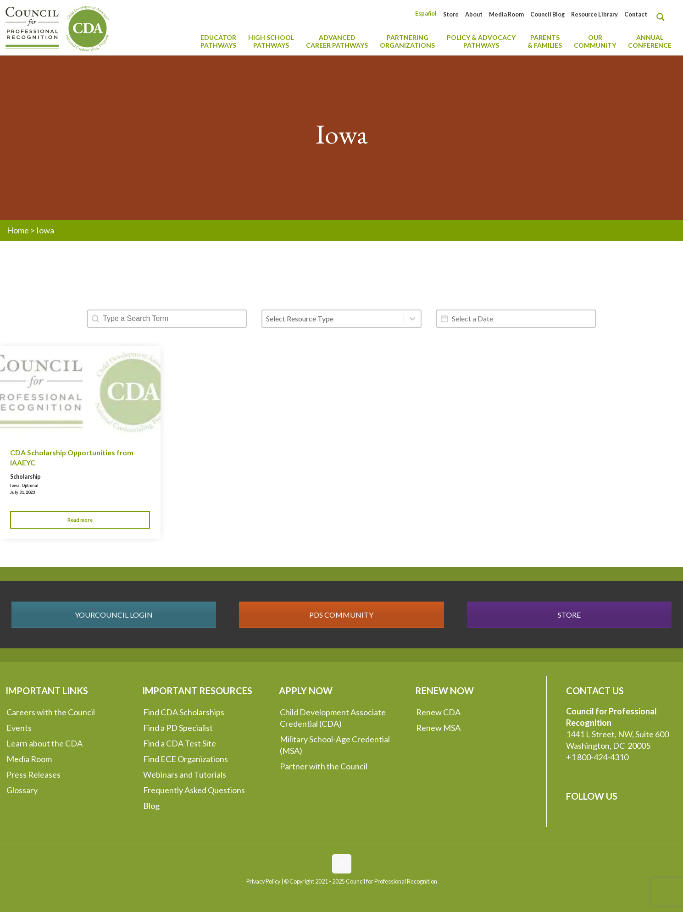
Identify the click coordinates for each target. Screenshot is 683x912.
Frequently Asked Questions (194, 790)
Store (451, 14)
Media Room (506, 14)
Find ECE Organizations (185, 759)
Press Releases (33, 774)
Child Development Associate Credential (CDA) (333, 718)
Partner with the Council (323, 766)
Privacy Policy (263, 881)
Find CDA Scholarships (183, 712)
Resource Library (594, 14)
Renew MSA (438, 728)
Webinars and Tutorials (184, 774)
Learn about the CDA (44, 743)
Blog (151, 806)
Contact (635, 14)
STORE (569, 614)
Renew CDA (438, 712)
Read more (80, 520)
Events (19, 728)
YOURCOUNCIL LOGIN (114, 614)
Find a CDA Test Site (179, 743)
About (474, 14)
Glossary (22, 790)
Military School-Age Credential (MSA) (335, 745)
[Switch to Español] (426, 13)
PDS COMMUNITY (341, 614)
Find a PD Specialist (178, 728)
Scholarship (25, 476)
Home (18, 230)
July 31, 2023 (22, 492)
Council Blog (547, 14)
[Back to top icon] (341, 863)
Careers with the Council (50, 712)
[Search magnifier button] (663, 17)
